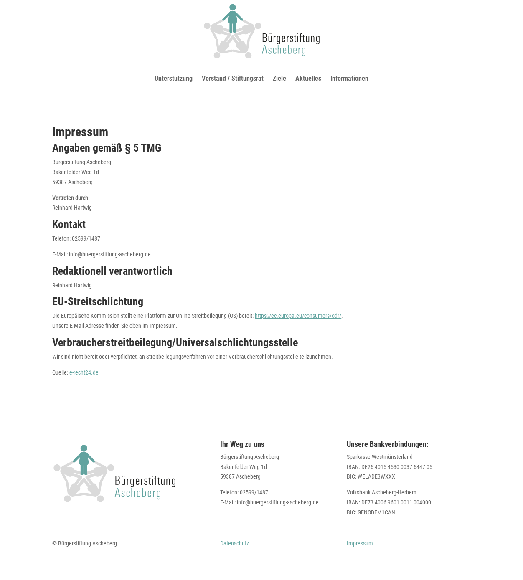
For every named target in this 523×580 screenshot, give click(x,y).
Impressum (360, 543)
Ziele (279, 78)
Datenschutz (234, 543)
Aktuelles (308, 78)
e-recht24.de (84, 372)
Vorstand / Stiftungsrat (233, 78)
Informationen (349, 78)
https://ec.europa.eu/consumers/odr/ (298, 315)
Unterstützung (174, 78)
